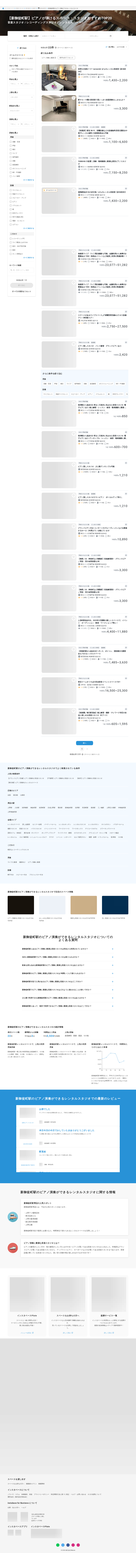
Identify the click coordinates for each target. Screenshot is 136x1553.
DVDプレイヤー (118, 394)
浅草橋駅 (25, 807)
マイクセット (48, 394)
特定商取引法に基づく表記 (60, 1494)
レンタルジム (12, 837)
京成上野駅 (51, 807)
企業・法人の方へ (14, 1507)
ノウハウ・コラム (14, 1494)
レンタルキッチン (65, 824)
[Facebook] (68, 1545)
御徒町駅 (33, 807)
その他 (120, 837)
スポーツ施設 (114, 833)
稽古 (62, 384)
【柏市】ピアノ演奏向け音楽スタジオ (89, 778)
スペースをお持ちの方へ (16, 1484)
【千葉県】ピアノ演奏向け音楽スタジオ (60, 778)
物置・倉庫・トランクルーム (99, 837)
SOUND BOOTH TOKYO (28, 1165)
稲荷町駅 (42, 807)
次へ (84, 743)
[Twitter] (63, 1545)
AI (126, 65)
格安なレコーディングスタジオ (18, 849)
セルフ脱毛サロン (80, 837)
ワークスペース (64, 828)
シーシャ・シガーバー (64, 837)
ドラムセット (100, 394)
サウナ (51, 837)
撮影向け (22, 862)
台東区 (34, 8)
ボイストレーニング (106, 384)
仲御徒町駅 (122, 807)
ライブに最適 (12, 862)
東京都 (28, 8)
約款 (30, 1494)
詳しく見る (68, 1333)
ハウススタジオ (36, 828)
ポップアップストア (48, 833)
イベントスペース (50, 828)
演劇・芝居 (47, 384)
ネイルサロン (106, 824)
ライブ (69, 384)
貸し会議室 (26, 824)
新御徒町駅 (69, 807)
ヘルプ (23, 1507)
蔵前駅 (93, 807)
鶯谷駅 (60, 807)
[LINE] (58, 1545)
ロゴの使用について (94, 1494)
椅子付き (11, 874)
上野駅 (10, 807)
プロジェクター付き (36, 874)
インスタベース (8, 8)
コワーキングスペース (107, 828)
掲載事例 (41, 1484)
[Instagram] (73, 1545)
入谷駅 (17, 807)
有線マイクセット (62, 394)
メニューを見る (27, 1333)
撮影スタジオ (12, 828)
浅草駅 (77, 807)
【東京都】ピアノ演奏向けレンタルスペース (23, 782)
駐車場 (113, 837)
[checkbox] (10, 141)
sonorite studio (27, 1144)
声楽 (55, 384)
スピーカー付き (21, 874)
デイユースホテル (91, 828)
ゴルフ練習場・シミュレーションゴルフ (33, 837)
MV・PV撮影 (120, 384)
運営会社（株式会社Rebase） (18, 1497)
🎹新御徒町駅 (42, 8)
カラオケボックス (80, 833)
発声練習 (77, 384)
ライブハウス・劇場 (65, 833)
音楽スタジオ (20, 8)
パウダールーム (118, 824)
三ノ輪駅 (101, 807)
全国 (9, 795)
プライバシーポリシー (41, 1494)
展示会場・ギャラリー (31, 833)
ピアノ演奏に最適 (49, 58)
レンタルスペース (14, 824)
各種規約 (24, 1494)
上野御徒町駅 (12, 812)
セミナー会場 (37, 824)
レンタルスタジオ (80, 824)
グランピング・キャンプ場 (98, 833)
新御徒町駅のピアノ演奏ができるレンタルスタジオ (63, 8)
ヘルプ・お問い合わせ (78, 1494)
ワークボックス (77, 828)
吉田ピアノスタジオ (28, 1122)
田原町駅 (85, 807)
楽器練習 (93, 384)
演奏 (85, 384)
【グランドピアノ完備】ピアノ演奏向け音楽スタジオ (26, 778)
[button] (68, 950)
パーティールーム (50, 824)
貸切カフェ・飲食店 (14, 833)
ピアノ (90, 394)
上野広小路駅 (111, 807)
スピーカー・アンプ (78, 394)
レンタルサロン (93, 824)
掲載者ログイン (31, 1484)
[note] (78, 1545)
